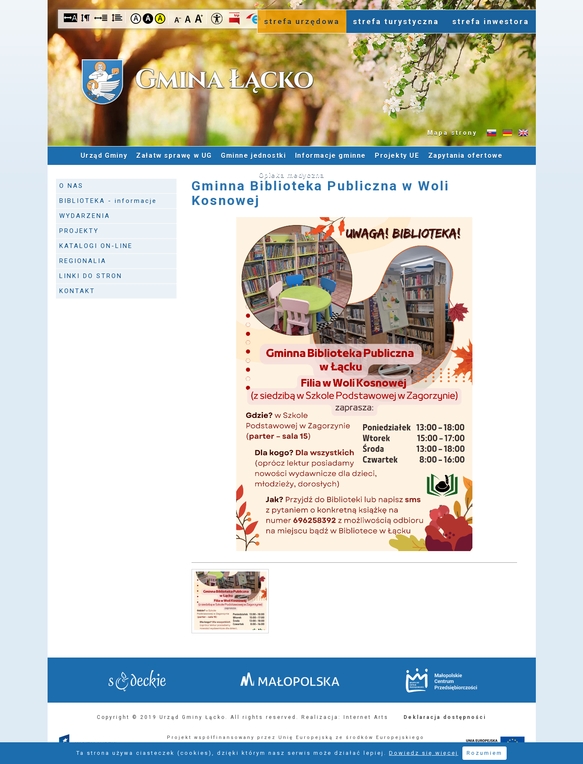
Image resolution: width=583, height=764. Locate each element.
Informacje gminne (330, 155)
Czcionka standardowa (188, 18)
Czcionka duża (198, 18)
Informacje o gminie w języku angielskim (523, 133)
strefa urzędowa (302, 21)
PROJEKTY (79, 231)
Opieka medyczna (292, 175)
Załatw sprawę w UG (174, 155)
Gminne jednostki (253, 155)
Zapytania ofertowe (465, 155)
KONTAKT (77, 291)
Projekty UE (397, 155)
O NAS (71, 186)
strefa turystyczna (396, 21)
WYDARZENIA (84, 216)
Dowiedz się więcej (423, 753)
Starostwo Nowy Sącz (137, 680)
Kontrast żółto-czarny (160, 18)
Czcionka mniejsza (178, 18)
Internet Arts (366, 717)
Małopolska (289, 679)
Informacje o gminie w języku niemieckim (507, 133)
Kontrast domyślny (136, 18)
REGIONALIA (82, 261)
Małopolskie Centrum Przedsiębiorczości (441, 680)
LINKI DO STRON (90, 276)
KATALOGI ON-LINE (96, 246)
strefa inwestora (490, 21)
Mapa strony (452, 133)
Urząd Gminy (104, 155)
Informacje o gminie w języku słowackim (492, 133)
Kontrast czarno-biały (148, 18)
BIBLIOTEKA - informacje (108, 201)
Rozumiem (484, 753)
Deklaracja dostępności (445, 717)
